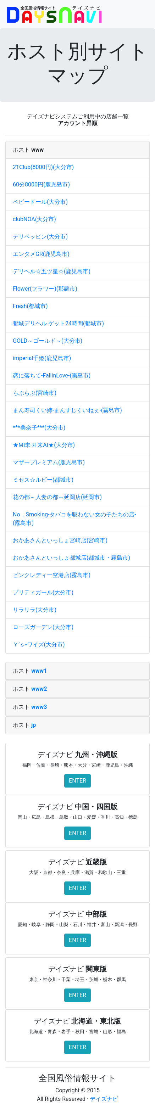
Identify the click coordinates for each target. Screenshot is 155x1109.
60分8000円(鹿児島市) (41, 184)
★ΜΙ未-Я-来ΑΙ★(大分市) (44, 445)
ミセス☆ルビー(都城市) (43, 479)
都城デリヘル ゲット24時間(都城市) (58, 323)
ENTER (77, 780)
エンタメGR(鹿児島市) (41, 254)
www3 (39, 707)
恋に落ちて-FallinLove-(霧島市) (51, 375)
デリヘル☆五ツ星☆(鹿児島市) (51, 271)
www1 (39, 670)
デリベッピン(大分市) (40, 236)
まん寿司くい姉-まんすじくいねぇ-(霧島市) (67, 410)
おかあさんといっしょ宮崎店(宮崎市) (60, 540)
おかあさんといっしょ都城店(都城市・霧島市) (71, 557)
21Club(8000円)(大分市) (43, 167)
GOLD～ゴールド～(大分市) (47, 340)
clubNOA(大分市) (34, 219)
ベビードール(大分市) (40, 201)
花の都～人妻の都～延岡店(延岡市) (57, 497)
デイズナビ (104, 1099)
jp (33, 725)
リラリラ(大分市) (34, 609)
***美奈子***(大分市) (39, 427)
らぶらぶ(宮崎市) (34, 393)
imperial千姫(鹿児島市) (42, 358)
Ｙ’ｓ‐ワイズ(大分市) (39, 644)
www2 (39, 688)
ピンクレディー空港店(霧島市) (51, 575)
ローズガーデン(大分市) (43, 627)
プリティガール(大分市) (43, 592)
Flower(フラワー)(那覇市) (45, 288)
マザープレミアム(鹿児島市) (49, 462)
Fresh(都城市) (30, 306)
